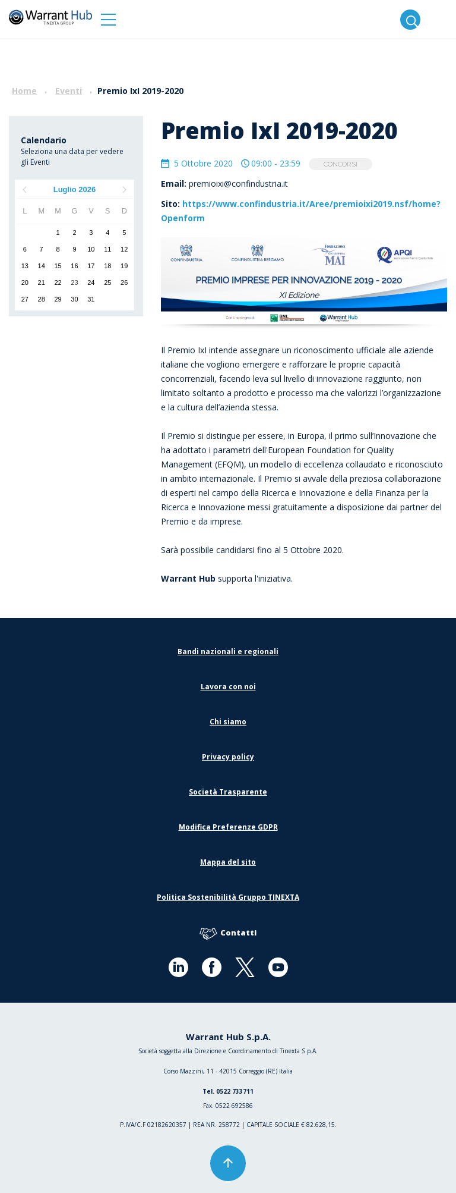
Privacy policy (228, 757)
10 (90, 249)
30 (74, 299)
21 (41, 282)
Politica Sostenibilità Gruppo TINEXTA (228, 897)
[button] (108, 19)
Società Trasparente (228, 792)
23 (74, 282)
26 (124, 282)
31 (90, 299)
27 (24, 299)
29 (57, 299)
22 (57, 282)
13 (24, 265)
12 (124, 249)
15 (57, 265)
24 (90, 282)
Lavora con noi (228, 687)
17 (90, 265)
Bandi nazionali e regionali (228, 651)
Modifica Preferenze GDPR (228, 827)
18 (107, 265)
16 (74, 265)
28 (41, 299)
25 (107, 282)
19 (124, 265)
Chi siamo (228, 722)
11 (107, 249)
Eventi (68, 90)
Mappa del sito (228, 862)
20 (24, 282)
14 (41, 265)
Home (24, 90)
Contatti (228, 933)
